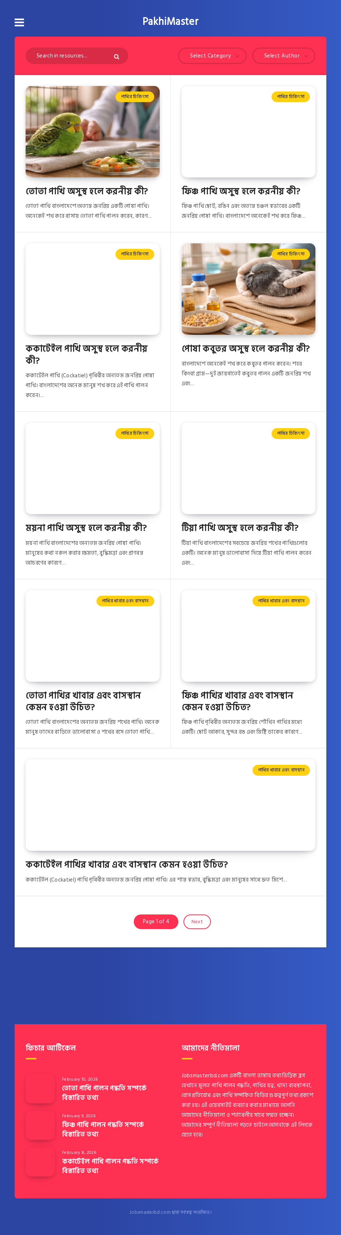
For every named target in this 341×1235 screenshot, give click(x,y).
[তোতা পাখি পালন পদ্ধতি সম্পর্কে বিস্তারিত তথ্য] (40, 1088)
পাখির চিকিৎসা (134, 97)
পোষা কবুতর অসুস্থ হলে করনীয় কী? (246, 349)
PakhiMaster (171, 22)
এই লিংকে (302, 1125)
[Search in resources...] (77, 56)
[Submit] (117, 56)
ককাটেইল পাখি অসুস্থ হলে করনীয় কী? (87, 355)
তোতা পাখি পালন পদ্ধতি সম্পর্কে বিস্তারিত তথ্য (104, 1093)
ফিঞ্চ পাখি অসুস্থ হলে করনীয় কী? (241, 191)
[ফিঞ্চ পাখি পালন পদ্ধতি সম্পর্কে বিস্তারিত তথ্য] (40, 1125)
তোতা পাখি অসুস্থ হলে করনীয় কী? (87, 191)
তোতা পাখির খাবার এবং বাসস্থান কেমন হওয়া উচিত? (83, 702)
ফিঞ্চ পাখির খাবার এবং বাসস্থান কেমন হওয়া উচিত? (237, 702)
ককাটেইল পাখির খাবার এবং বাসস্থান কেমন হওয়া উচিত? (127, 865)
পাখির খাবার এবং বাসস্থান (125, 601)
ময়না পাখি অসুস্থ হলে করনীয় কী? (86, 528)
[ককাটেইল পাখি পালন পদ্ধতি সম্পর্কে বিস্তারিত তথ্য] (40, 1161)
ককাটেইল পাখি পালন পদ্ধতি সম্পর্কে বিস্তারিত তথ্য (110, 1166)
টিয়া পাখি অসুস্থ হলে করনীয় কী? (240, 528)
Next (197, 921)
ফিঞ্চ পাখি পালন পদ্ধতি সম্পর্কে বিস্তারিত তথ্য (103, 1130)
